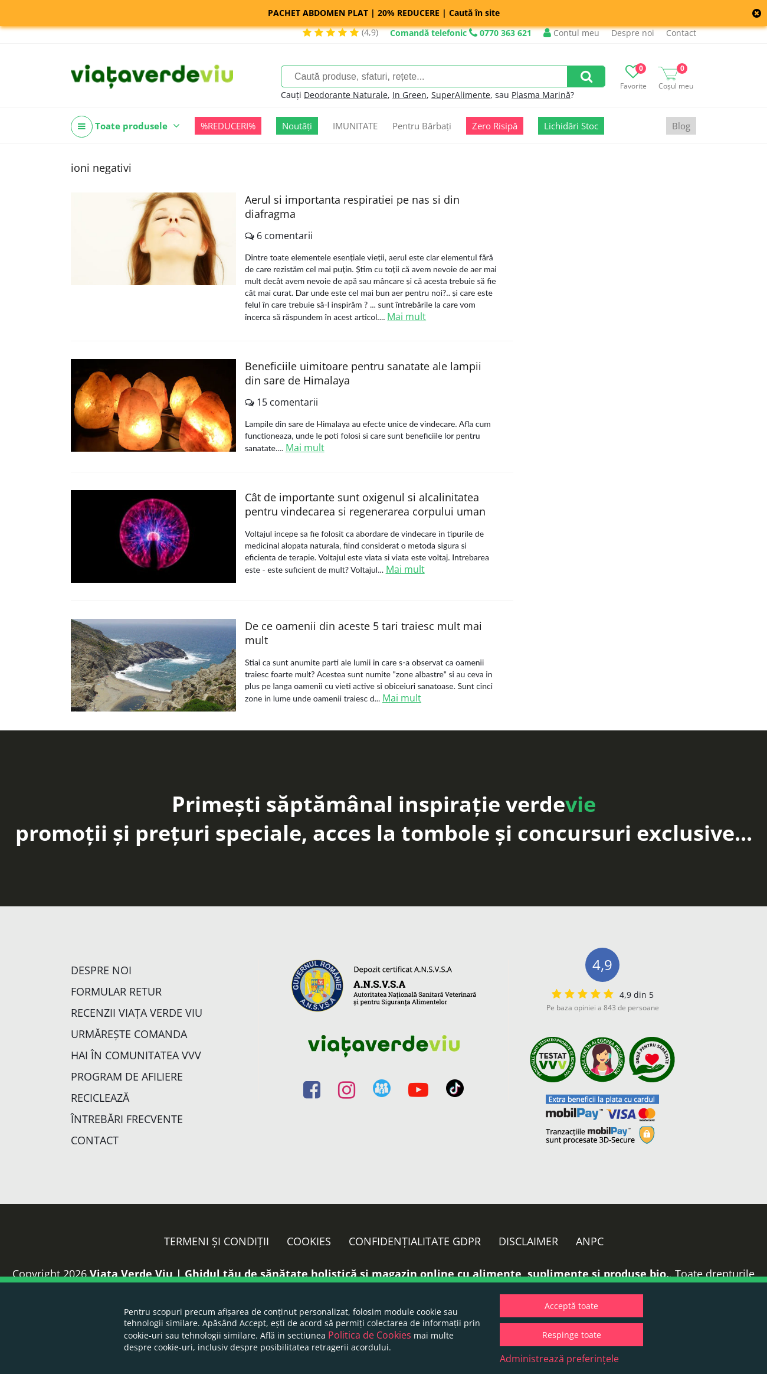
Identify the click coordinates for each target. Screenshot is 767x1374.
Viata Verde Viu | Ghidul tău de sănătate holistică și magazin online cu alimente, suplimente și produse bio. (379, 1274)
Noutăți (297, 126)
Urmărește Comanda (129, 1034)
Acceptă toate (571, 1305)
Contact (681, 32)
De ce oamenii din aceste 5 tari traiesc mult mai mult (363, 633)
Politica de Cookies (369, 1335)
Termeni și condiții (216, 1241)
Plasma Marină (541, 94)
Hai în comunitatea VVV (136, 1055)
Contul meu (571, 32)
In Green (409, 94)
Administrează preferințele (559, 1358)
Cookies (309, 1241)
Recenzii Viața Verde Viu (136, 1013)
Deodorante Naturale (346, 94)
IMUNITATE (355, 126)
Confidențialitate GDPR (415, 1241)
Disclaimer (528, 1241)
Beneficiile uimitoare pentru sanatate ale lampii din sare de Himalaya (363, 373)
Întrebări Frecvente (127, 1119)
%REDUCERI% (228, 126)
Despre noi (632, 32)
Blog (681, 126)
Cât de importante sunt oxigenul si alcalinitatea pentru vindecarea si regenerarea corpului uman (365, 504)
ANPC (590, 1241)
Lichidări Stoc (571, 126)
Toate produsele (125, 127)
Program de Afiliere (127, 1076)
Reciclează (100, 1098)
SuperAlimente (460, 94)
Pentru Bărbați (421, 126)
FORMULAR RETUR (116, 991)
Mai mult (406, 316)
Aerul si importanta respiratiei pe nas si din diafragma (352, 206)
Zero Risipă (494, 126)
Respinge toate (571, 1334)
